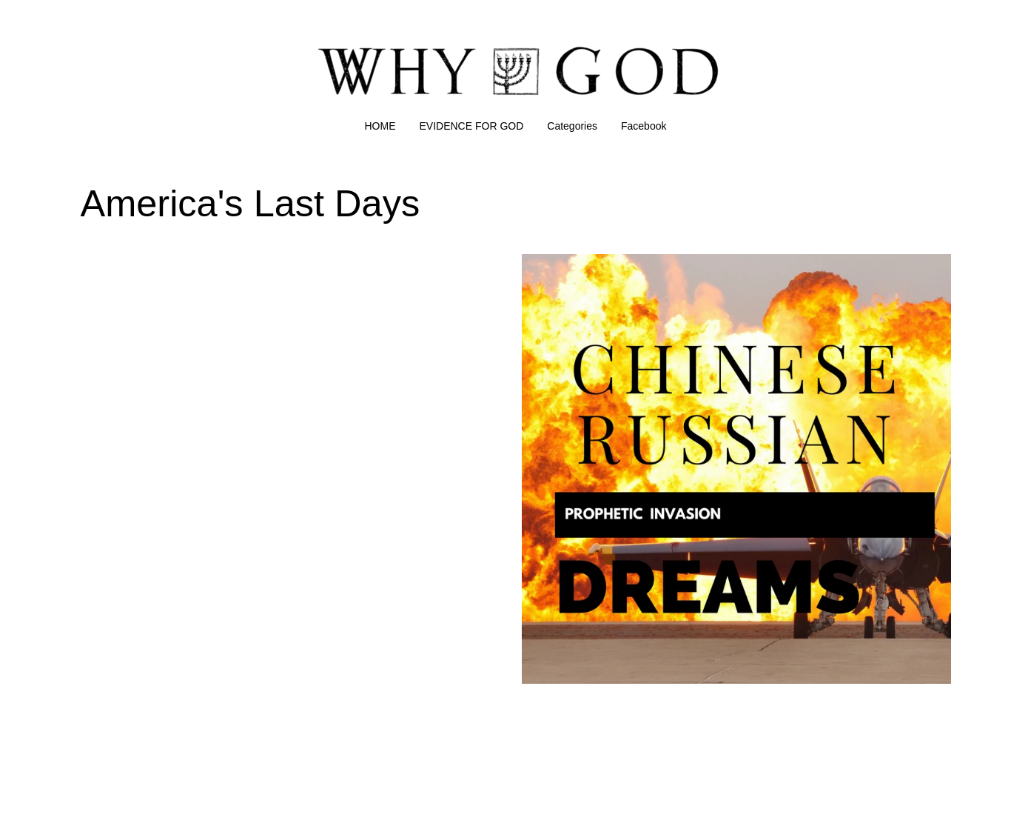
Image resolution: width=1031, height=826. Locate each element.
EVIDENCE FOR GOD (472, 126)
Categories (572, 126)
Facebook (643, 126)
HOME (380, 126)
